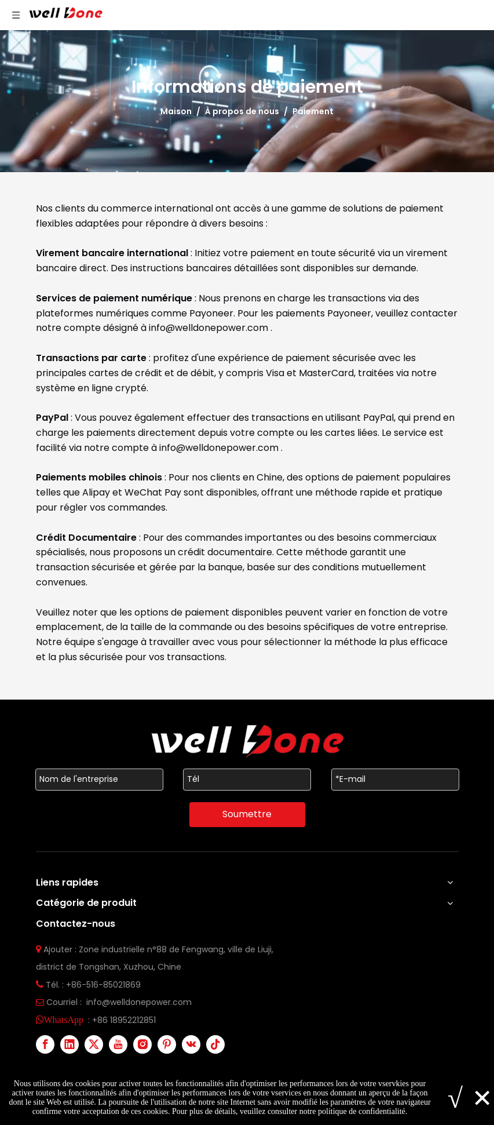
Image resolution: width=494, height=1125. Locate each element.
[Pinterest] (167, 1044)
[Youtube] (118, 1044)
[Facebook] (45, 1044)
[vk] (191, 1044)
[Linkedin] (69, 1044)
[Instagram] (142, 1044)
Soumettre (247, 814)
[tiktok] (215, 1044)
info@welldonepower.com (209, 327)
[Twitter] (94, 1044)
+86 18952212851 (124, 1020)
